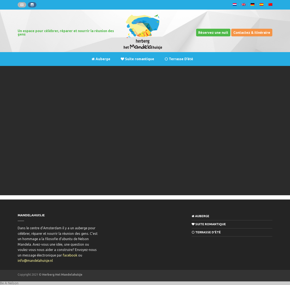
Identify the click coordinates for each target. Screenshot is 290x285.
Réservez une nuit (213, 32)
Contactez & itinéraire (251, 32)
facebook (70, 255)
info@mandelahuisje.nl (35, 260)
